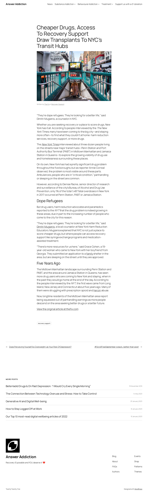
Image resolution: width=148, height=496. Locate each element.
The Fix (46, 104)
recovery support (44, 323)
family (89, 253)
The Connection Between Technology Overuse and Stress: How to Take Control (51, 393)
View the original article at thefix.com (57, 309)
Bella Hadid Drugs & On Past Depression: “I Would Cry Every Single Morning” (48, 386)
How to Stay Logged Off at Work (24, 408)
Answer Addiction (16, 4)
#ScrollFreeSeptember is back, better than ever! (116, 346)
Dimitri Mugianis (46, 226)
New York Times (50, 144)
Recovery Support (57, 104)
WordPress (138, 489)
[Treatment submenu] (112, 4)
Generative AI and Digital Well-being (26, 401)
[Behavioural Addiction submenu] (98, 4)
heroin (97, 290)
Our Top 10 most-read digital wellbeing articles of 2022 (36, 416)
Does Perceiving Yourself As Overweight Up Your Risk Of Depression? (40, 346)
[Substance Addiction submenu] (75, 4)
